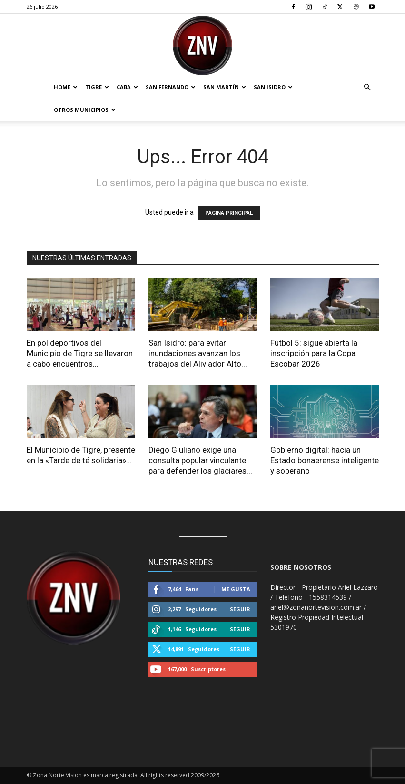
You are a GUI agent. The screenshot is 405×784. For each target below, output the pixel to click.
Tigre (97, 86)
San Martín (224, 86)
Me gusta (235, 589)
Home (66, 86)
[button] (367, 87)
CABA (127, 86)
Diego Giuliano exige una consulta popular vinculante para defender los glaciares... (200, 460)
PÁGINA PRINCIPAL (229, 213)
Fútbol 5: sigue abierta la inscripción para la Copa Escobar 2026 (313, 353)
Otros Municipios (85, 109)
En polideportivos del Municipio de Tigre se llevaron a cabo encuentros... (80, 353)
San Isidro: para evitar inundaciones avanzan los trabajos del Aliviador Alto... (197, 353)
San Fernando (171, 86)
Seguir (240, 609)
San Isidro (273, 86)
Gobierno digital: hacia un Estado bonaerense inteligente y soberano (324, 460)
